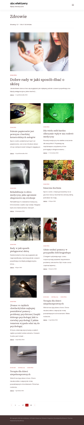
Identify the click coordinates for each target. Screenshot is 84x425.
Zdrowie (13, 75)
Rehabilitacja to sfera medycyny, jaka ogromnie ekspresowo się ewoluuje (23, 194)
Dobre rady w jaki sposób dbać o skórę (37, 81)
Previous (11, 404)
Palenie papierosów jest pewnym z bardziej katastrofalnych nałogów (23, 134)
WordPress (20, 419)
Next (34, 404)
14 (31, 404)
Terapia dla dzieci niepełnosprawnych (53, 302)
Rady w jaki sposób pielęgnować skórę (20, 249)
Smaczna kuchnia (52, 187)
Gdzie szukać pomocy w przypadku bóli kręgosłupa (57, 251)
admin (12, 95)
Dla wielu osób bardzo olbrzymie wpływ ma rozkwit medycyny (58, 133)
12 (23, 404)
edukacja (54, 296)
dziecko (46, 296)
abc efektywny (19, 3)
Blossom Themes (67, 417)
